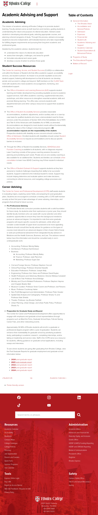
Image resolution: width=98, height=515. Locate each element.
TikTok (19, 405)
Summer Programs (11, 464)
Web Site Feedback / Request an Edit (18, 488)
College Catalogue (11, 443)
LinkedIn (79, 397)
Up (31, 378)
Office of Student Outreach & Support (24, 168)
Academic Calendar (58, 378)
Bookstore (8, 436)
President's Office (75, 453)
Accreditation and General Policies (84, 27)
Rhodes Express (74, 460)
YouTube (49, 405)
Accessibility (9, 432)
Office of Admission (14, 136)
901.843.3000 (49, 511)
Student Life (7, 378)
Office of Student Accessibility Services (25, 111)
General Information (80, 21)
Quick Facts (9, 460)
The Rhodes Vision (84, 23)
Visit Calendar (9, 467)
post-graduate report (21, 359)
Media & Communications (78, 450)
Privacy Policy (9, 492)
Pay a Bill (8, 481)
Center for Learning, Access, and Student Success (25, 70)
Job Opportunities (11, 453)
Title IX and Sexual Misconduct (80, 481)
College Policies (10, 446)
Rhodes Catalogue (17, 4)
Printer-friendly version (15, 385)
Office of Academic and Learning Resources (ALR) (29, 90)
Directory (8, 450)
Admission (81, 31)
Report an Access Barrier (13, 485)
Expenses (81, 34)
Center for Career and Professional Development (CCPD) (27, 191)
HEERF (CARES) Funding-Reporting (81, 443)
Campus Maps (10, 439)
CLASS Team (59, 81)
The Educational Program (82, 60)
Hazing (71, 485)
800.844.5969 (49, 508)
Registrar (72, 457)
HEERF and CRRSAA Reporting (80, 446)
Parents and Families (12, 457)
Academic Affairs (75, 429)
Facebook (19, 397)
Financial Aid (82, 37)
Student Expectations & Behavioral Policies (86, 52)
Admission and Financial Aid (79, 432)
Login (70, 73)
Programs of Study (80, 57)
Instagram (49, 397)
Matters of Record (80, 63)
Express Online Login (12, 478)
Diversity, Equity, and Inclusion (79, 436)
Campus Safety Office (76, 478)
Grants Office (73, 439)
